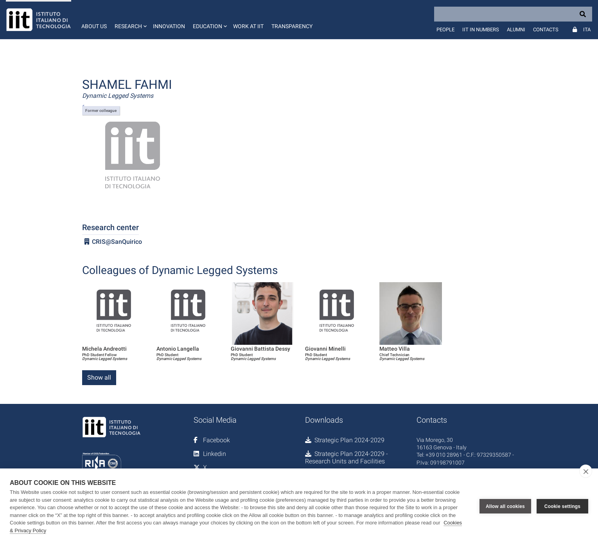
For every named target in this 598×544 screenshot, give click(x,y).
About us (94, 26)
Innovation (169, 26)
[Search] (513, 14)
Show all (99, 377)
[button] (130, 19)
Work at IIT (248, 26)
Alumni (516, 29)
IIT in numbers (480, 29)
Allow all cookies (505, 506)
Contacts (545, 29)
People (445, 29)
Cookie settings (562, 506)
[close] (585, 471)
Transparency (291, 26)
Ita (587, 29)
